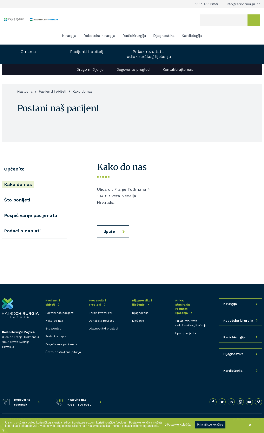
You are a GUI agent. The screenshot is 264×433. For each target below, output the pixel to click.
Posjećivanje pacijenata (30, 215)
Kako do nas (18, 184)
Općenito (14, 169)
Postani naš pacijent (59, 312)
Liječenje (138, 320)
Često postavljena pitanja (63, 352)
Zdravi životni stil (100, 312)
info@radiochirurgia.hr (243, 4)
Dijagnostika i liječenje (142, 302)
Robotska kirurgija (99, 35)
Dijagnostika (163, 35)
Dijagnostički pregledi (103, 328)
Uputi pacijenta (185, 333)
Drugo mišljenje (90, 69)
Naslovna (24, 91)
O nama (28, 51)
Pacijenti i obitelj (86, 51)
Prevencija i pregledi (97, 302)
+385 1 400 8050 (205, 4)
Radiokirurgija (134, 35)
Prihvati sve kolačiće (210, 424)
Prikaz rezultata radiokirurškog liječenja (148, 54)
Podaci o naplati (22, 230)
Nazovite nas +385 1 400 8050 (79, 402)
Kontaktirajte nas (178, 69)
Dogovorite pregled (133, 69)
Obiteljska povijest (101, 320)
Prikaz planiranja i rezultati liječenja (183, 306)
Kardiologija (192, 35)
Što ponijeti (17, 199)
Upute (109, 231)
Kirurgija (69, 35)
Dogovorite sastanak (22, 402)
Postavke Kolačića (178, 424)
